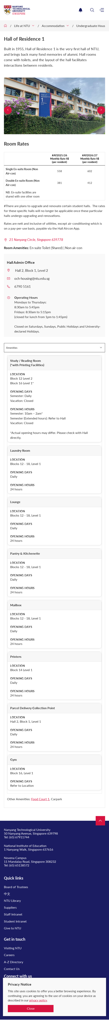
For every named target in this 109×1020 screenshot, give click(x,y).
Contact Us (12, 969)
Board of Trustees (16, 887)
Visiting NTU (13, 948)
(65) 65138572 (19, 865)
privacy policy (38, 1000)
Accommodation (53, 26)
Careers (9, 955)
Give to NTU (12, 928)
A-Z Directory (13, 962)
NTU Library (12, 900)
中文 (7, 894)
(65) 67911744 (19, 837)
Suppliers (10, 907)
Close (31, 1008)
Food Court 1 (40, 799)
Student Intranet (15, 921)
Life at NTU (22, 26)
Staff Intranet (13, 914)
